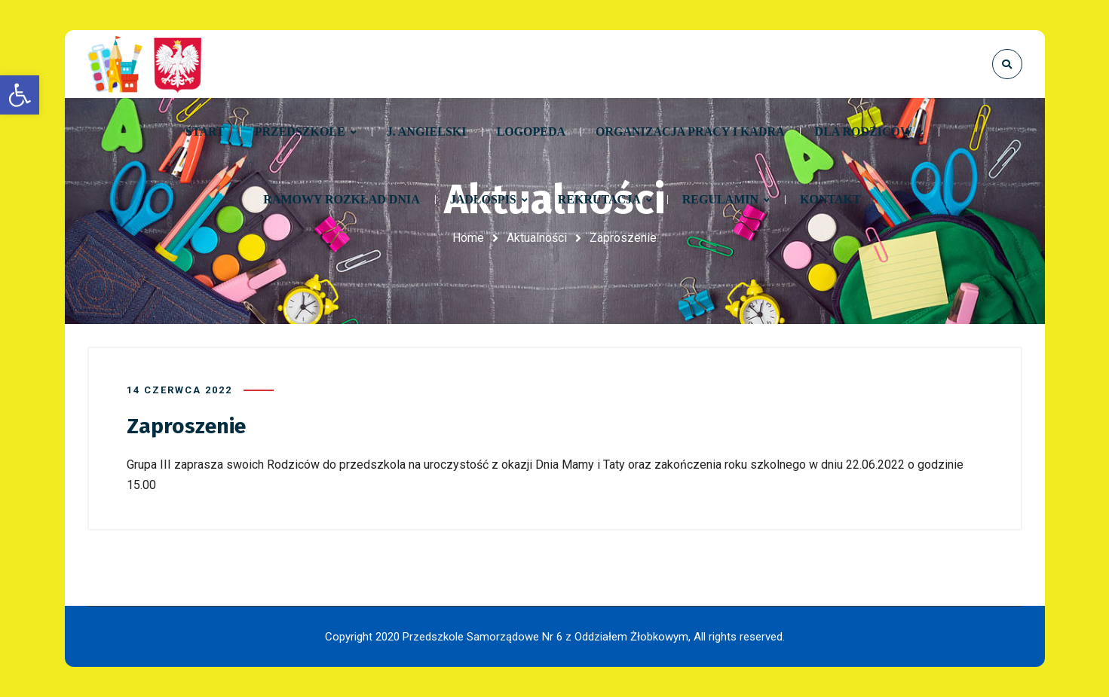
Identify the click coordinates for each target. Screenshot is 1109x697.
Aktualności (537, 238)
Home (468, 238)
